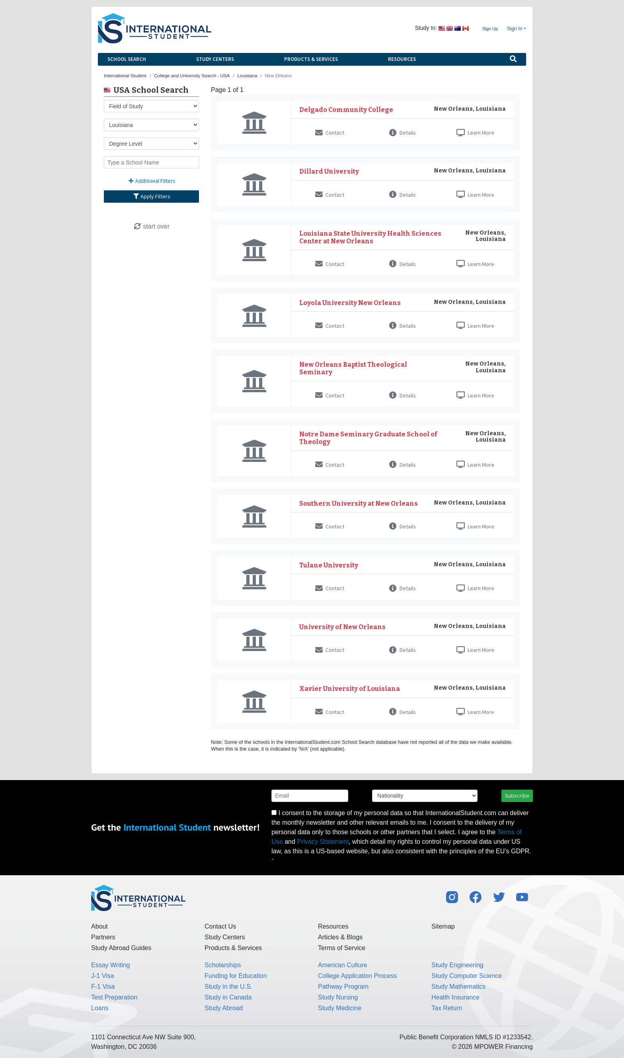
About (99, 926)
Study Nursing (338, 997)
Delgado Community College (346, 109)
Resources (402, 59)
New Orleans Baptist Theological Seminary (353, 368)
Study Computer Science (466, 975)
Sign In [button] (515, 28)
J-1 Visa (102, 975)
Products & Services (311, 59)
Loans (100, 1008)
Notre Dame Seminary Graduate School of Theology (368, 438)
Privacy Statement (323, 841)
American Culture (342, 965)
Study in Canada (228, 997)
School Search (126, 59)
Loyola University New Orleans (350, 303)
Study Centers (215, 59)
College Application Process (357, 975)
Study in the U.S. (228, 986)
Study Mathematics (458, 986)
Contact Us (220, 926)
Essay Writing (110, 965)
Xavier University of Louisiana (349, 688)
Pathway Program (343, 986)
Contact (329, 132)
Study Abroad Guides (121, 948)
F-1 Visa (103, 986)
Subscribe (517, 795)
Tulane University (328, 565)
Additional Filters (151, 180)
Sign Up (490, 28)
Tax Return (446, 1008)
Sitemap (443, 926)
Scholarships (223, 965)
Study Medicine (339, 1008)
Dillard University (329, 171)
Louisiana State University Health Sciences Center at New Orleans (370, 237)
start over (151, 226)
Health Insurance (455, 997)
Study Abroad (224, 1008)
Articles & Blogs (340, 937)
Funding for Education (236, 975)
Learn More (475, 132)
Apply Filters (152, 196)
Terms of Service (341, 948)
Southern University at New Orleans (358, 503)
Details (402, 132)
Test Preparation (114, 997)
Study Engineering (457, 965)
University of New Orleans (342, 627)
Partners (103, 937)
